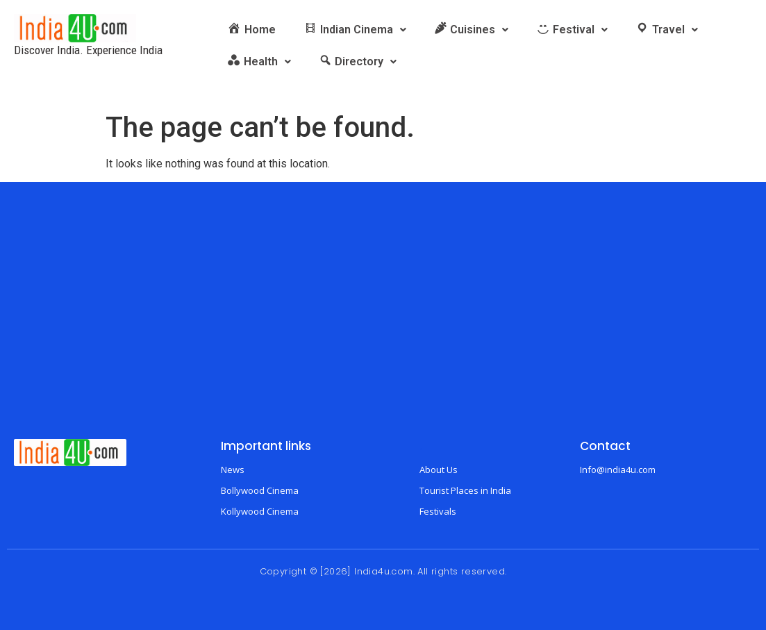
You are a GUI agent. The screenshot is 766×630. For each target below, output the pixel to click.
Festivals (437, 511)
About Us (438, 469)
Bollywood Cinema (260, 490)
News (232, 469)
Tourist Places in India (465, 490)
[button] (355, 30)
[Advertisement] (383, 321)
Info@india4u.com (618, 469)
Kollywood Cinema (260, 511)
